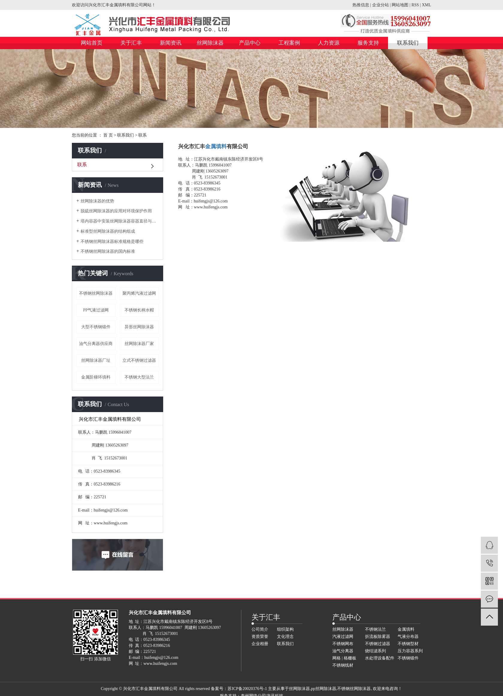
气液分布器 (408, 636)
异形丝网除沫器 (139, 327)
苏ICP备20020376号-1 (247, 688)
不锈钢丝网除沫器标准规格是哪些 (112, 241)
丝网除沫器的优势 (97, 201)
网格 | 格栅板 (344, 658)
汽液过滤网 (342, 636)
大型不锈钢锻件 (95, 327)
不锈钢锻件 (408, 658)
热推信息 (360, 5)
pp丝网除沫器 (323, 688)
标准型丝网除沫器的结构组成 (108, 231)
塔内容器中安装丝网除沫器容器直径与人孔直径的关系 (120, 221)
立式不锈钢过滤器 (139, 360)
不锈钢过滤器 (377, 643)
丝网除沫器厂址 (95, 360)
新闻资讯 (170, 43)
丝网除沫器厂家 (139, 343)
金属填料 (406, 629)
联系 (82, 164)
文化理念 (285, 636)
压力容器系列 (410, 651)
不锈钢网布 (342, 643)
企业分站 (380, 5)
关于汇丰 (131, 43)
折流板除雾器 (377, 636)
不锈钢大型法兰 (139, 377)
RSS (415, 5)
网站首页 (91, 43)
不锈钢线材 (342, 665)
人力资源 (329, 43)
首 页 (108, 135)
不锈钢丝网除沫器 (96, 293)
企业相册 (260, 643)
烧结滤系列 (375, 651)
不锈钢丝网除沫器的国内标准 (108, 251)
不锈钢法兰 (375, 629)
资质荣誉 (260, 636)
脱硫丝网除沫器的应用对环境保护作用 (116, 211)
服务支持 (368, 43)
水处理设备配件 (379, 658)
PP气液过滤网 (96, 310)
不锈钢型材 (408, 643)
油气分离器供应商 (96, 343)
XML (426, 5)
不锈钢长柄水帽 (139, 310)
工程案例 (289, 43)
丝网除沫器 (210, 43)
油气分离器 (342, 651)
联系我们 (408, 43)
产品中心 (249, 43)
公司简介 (260, 629)
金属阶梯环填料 (95, 377)
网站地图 (400, 5)
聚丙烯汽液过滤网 (139, 293)
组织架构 (285, 629)
